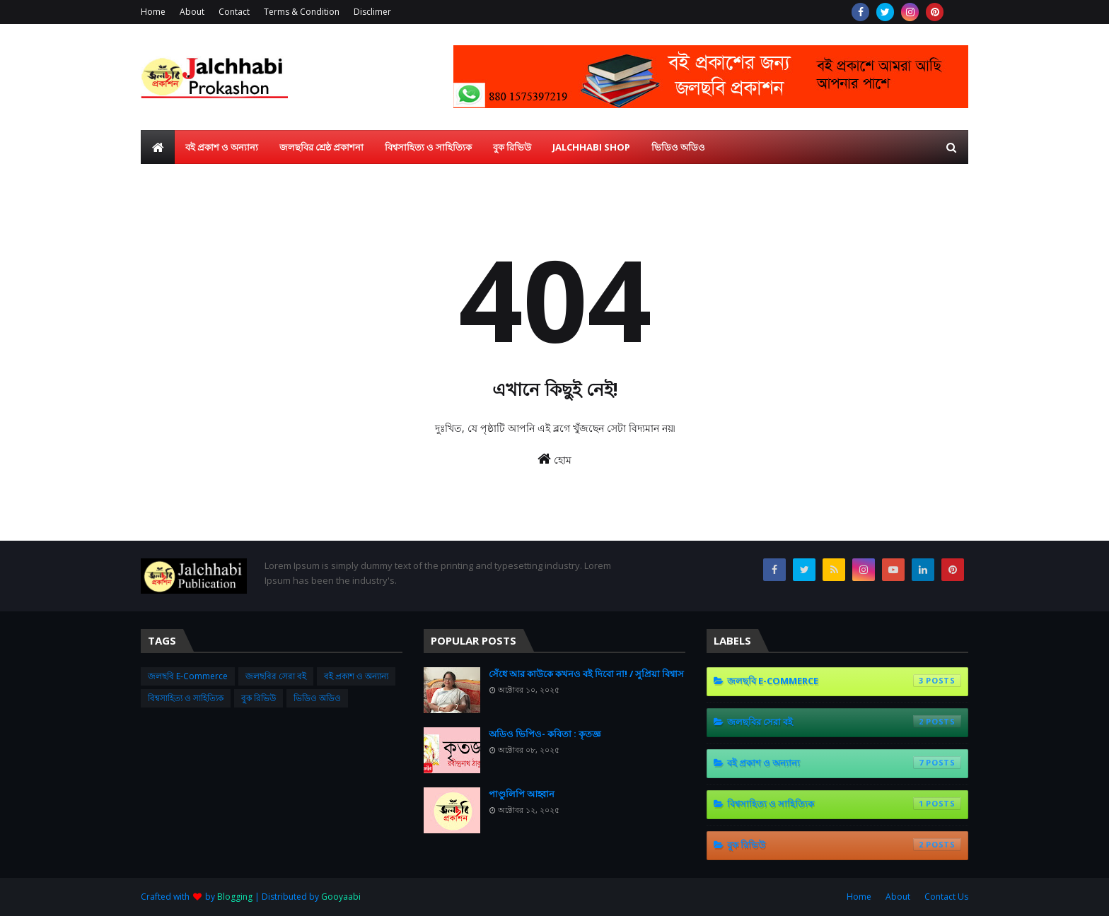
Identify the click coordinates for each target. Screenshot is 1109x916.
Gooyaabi (341, 897)
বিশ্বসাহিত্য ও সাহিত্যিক (185, 698)
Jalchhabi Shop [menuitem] (591, 147)
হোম (554, 459)
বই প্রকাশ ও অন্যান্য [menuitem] (221, 147)
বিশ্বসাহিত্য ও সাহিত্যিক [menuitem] (428, 147)
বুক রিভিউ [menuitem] (512, 147)
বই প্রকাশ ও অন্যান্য (356, 676)
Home (153, 12)
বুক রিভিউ (258, 698)
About (192, 12)
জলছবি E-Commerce (188, 676)
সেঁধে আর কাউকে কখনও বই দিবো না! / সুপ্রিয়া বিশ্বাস (586, 673)
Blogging (234, 897)
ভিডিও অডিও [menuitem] (678, 147)
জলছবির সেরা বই (275, 676)
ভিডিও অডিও (317, 698)
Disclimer (372, 12)
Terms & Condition (301, 12)
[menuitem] (158, 147)
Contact (234, 12)
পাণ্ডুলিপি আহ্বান (521, 793)
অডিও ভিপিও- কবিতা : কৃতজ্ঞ (544, 733)
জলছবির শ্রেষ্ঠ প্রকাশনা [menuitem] (321, 147)
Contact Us (946, 897)
